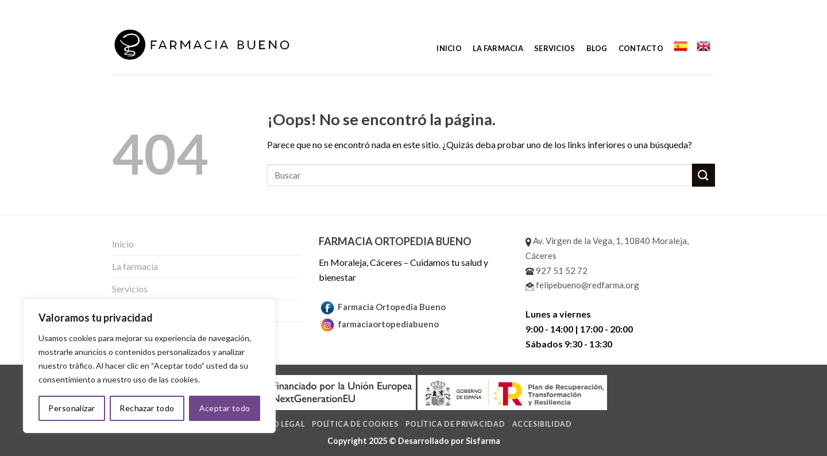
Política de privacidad (455, 424)
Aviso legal (279, 424)
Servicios (554, 48)
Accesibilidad (542, 424)
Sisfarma (483, 441)
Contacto (641, 48)
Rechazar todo (146, 408)
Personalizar (71, 408)
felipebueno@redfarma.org (582, 285)
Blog (597, 48)
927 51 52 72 (556, 270)
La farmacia (498, 48)
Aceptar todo (224, 408)
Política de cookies (355, 424)
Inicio (449, 48)
